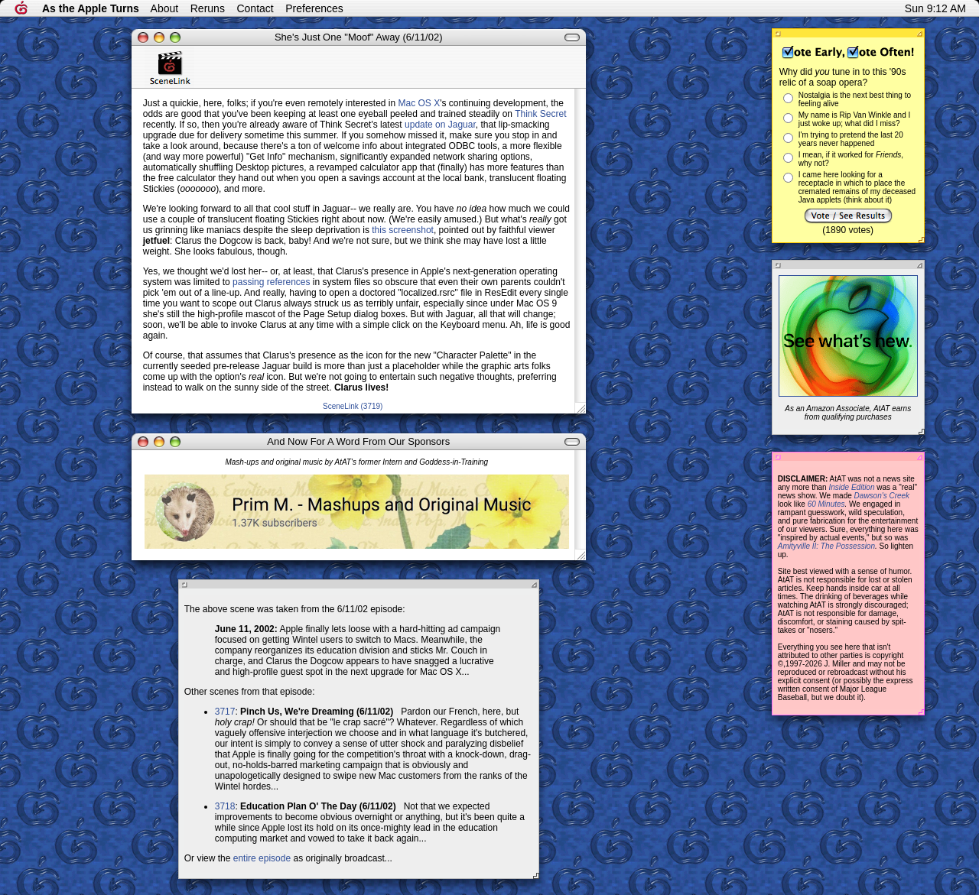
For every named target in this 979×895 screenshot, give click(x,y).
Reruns (207, 8)
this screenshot (403, 230)
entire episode (262, 858)
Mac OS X (419, 103)
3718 (225, 806)
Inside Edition (851, 487)
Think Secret (540, 114)
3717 (225, 711)
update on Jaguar (440, 124)
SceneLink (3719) (352, 406)
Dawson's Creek (882, 495)
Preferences (314, 8)
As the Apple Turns (90, 8)
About (165, 8)
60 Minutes (826, 504)
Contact (254, 8)
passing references (271, 282)
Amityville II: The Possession (826, 546)
